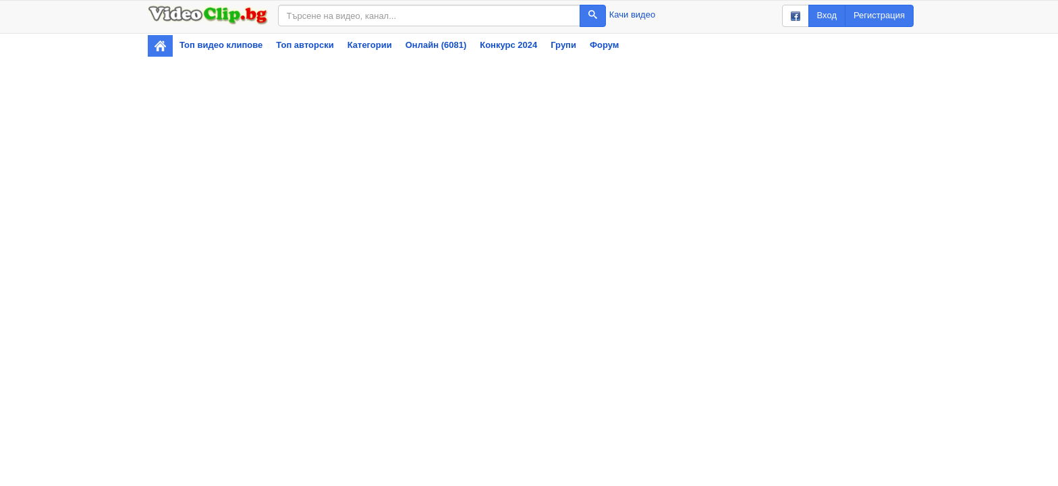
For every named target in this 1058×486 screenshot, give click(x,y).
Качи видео (632, 14)
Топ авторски (304, 45)
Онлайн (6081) (436, 45)
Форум (604, 45)
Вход (827, 15)
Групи (563, 45)
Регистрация (879, 15)
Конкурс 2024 (508, 45)
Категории (369, 45)
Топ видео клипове (220, 45)
